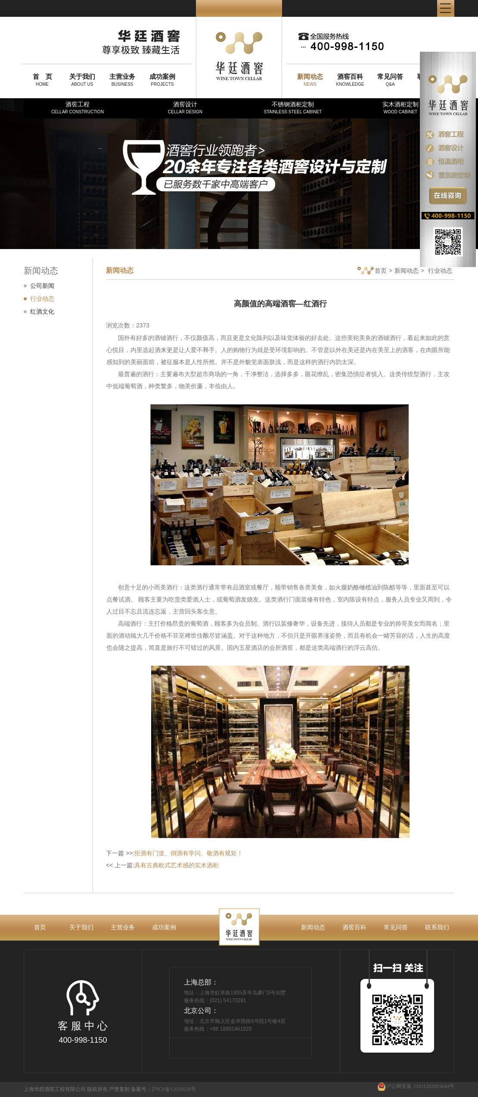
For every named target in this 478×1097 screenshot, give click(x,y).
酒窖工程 (77, 107)
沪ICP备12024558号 (174, 1089)
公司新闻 (42, 285)
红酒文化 (42, 311)
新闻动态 (406, 270)
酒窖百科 (354, 927)
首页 (372, 271)
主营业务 (123, 927)
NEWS (310, 80)
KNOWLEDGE (350, 80)
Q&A (390, 80)
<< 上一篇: (162, 865)
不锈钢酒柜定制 (293, 107)
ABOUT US (82, 80)
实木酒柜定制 (400, 107)
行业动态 (42, 298)
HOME (42, 80)
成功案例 (164, 927)
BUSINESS (122, 80)
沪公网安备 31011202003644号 (415, 1086)
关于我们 (81, 927)
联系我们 (437, 927)
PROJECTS (162, 80)
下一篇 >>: (174, 853)
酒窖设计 (185, 107)
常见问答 (396, 927)
